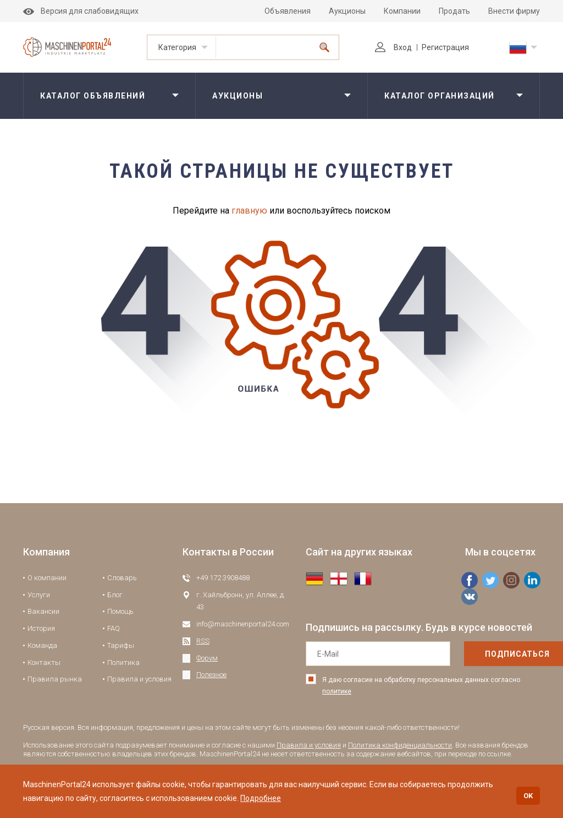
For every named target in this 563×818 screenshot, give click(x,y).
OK (528, 796)
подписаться (494, 654)
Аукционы (347, 11)
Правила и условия (139, 679)
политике (336, 691)
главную (249, 210)
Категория (177, 47)
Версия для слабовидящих (81, 11)
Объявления (287, 11)
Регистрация (445, 47)
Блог (115, 595)
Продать (454, 11)
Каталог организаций (439, 95)
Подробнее (260, 798)
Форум (207, 658)
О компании (47, 578)
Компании (402, 11)
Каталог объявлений (92, 95)
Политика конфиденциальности (400, 745)
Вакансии (43, 611)
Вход (393, 47)
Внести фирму (514, 11)
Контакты (43, 662)
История (41, 628)
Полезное (211, 674)
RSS (202, 641)
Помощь (120, 611)
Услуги (38, 595)
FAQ (113, 628)
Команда (42, 645)
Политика (123, 662)
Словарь (122, 578)
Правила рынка (54, 679)
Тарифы (120, 645)
